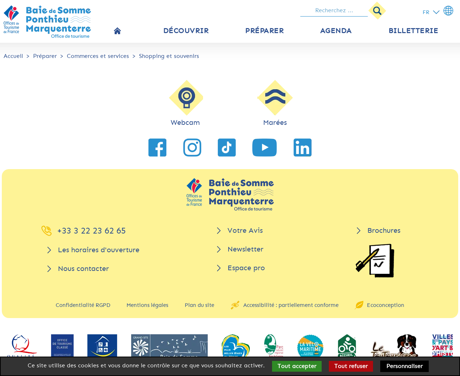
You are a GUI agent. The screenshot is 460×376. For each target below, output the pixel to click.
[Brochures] (374, 261)
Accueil (13, 56)
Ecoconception (385, 305)
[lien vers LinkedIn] (303, 148)
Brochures (383, 230)
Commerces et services (98, 56)
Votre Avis (245, 230)
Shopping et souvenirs (169, 56)
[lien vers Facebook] (157, 148)
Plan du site (199, 305)
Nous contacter (83, 268)
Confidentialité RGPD (83, 305)
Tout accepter (296, 366)
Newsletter (245, 249)
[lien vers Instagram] (192, 148)
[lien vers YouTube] (264, 148)
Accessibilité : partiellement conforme (291, 305)
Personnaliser (404, 366)
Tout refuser (351, 366)
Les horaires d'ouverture (98, 250)
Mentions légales (147, 305)
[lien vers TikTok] (227, 148)
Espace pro (246, 268)
